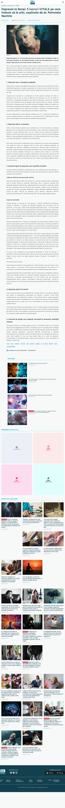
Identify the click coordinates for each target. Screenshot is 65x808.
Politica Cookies (31, 780)
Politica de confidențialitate (19, 780)
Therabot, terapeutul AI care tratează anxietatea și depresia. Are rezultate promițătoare (32, 521)
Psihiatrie (17, 5)
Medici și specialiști (8, 780)
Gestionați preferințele (39, 780)
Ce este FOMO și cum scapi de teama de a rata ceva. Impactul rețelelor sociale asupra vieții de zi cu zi (11, 664)
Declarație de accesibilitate (56, 780)
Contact (50, 780)
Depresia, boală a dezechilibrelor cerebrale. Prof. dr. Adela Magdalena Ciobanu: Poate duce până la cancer (32, 664)
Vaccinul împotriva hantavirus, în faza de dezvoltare (40, 395)
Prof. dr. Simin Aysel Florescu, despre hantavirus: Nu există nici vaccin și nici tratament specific (42, 411)
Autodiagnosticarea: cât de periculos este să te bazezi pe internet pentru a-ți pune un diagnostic (53, 634)
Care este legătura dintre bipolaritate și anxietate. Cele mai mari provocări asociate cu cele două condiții (32, 750)
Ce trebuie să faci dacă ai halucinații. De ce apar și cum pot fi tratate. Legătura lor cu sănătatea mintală (10, 634)
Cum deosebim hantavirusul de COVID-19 (37, 363)
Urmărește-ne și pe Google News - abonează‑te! (22, 350)
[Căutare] (63, 2)
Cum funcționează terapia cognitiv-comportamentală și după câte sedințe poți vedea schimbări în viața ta (31, 551)
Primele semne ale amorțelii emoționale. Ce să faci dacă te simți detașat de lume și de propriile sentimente (10, 608)
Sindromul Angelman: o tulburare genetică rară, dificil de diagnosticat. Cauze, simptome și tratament (10, 579)
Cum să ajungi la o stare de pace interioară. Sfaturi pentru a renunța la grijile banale (32, 578)
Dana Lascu (6, 20)
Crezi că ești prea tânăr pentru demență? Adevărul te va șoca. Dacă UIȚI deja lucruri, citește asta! (10, 721)
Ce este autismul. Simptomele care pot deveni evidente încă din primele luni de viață (53, 550)
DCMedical (3, 5)
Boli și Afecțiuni (10, 5)
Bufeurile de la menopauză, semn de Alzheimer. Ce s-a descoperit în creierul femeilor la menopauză (53, 693)
